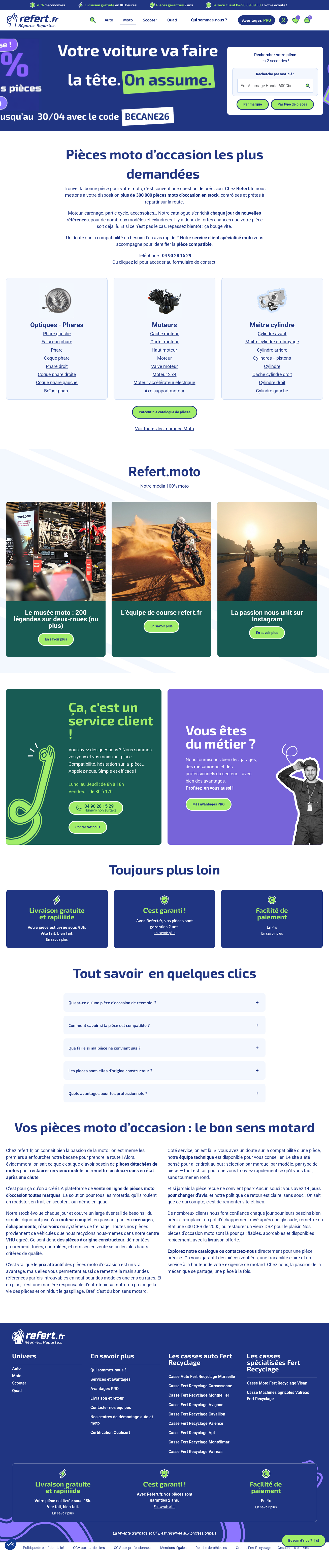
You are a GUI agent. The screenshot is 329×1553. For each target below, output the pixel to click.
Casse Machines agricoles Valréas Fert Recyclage (278, 1395)
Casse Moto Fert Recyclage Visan (277, 1383)
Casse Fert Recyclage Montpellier (199, 1395)
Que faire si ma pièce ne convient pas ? (164, 1047)
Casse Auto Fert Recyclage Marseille (202, 1376)
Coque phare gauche (57, 382)
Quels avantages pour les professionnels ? (164, 1093)
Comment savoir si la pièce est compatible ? (164, 1025)
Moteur (164, 358)
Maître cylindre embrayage (272, 341)
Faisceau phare (57, 341)
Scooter (19, 1383)
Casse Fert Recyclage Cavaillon (197, 1414)
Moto (16, 1375)
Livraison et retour (107, 1398)
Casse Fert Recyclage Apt (192, 1432)
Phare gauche (57, 333)
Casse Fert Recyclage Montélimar (199, 1442)
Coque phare (57, 358)
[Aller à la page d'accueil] (32, 20)
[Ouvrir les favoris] (295, 20)
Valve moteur (164, 366)
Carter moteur (164, 341)
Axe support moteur (164, 390)
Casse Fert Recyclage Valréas (195, 1451)
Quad (17, 1390)
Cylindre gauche (272, 390)
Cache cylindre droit (272, 374)
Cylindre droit (272, 382)
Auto (16, 1368)
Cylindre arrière (272, 350)
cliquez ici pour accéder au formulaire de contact (167, 262)
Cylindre (272, 366)
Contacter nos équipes (110, 1407)
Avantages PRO (104, 1388)
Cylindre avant (272, 333)
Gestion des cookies (293, 1548)
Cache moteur (164, 333)
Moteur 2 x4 (164, 374)
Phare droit (57, 366)
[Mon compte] (283, 20)
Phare (57, 350)
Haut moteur (164, 350)
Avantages (256, 20)
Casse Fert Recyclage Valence (196, 1423)
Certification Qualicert (110, 1432)
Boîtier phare (57, 390)
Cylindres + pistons (272, 358)
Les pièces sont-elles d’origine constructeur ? (164, 1070)
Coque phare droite (57, 374)
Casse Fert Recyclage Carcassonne (200, 1385)
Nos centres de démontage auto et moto (121, 1420)
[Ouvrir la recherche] (93, 20)
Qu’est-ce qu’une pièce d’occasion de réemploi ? (164, 1002)
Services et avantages (110, 1379)
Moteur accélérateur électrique (164, 382)
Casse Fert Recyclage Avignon (196, 1404)
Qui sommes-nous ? (209, 20)
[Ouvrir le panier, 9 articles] (307, 20)
